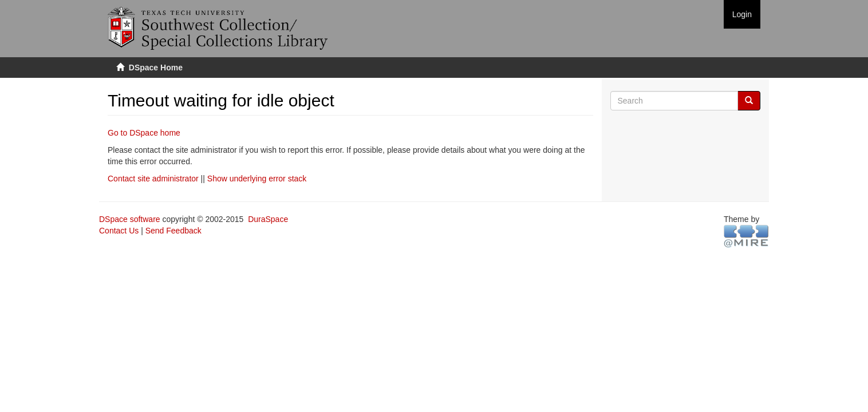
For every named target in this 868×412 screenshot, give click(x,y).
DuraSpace (268, 219)
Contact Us (119, 230)
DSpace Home (156, 67)
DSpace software (129, 219)
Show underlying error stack (257, 178)
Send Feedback (173, 230)
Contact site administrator (153, 178)
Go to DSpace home (144, 132)
